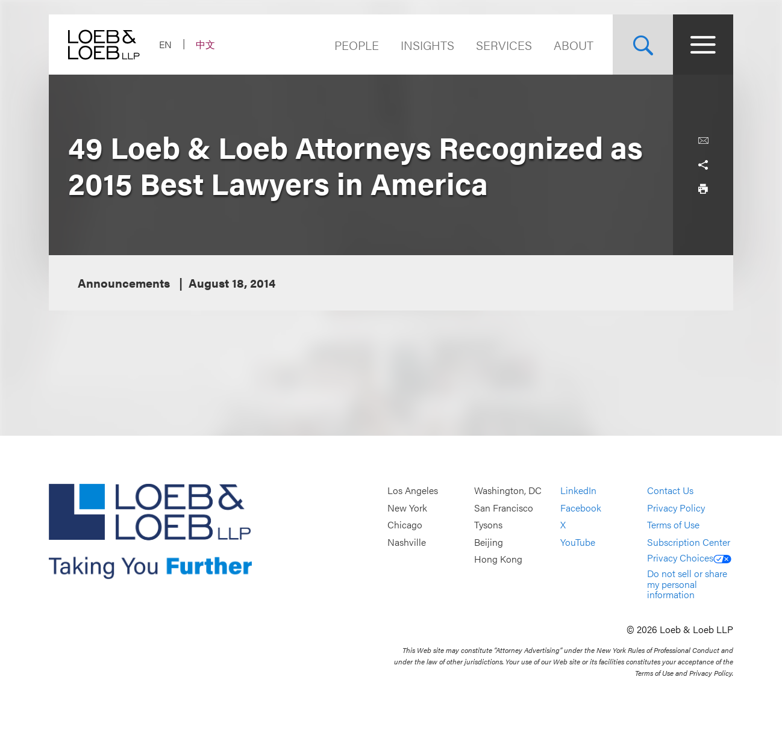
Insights (427, 45)
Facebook (580, 508)
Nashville (406, 542)
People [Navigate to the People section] (356, 45)
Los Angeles (412, 490)
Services (504, 45)
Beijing (488, 542)
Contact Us (670, 490)
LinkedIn (578, 490)
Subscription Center (688, 542)
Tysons (488, 525)
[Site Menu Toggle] (703, 44)
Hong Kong (498, 559)
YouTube (577, 542)
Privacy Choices (689, 557)
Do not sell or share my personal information (687, 583)
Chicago (404, 525)
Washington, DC (508, 490)
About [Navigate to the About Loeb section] (573, 45)
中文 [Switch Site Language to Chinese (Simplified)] (205, 44)
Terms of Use (673, 525)
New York (407, 508)
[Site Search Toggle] (643, 44)
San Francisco (503, 508)
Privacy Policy (676, 508)
